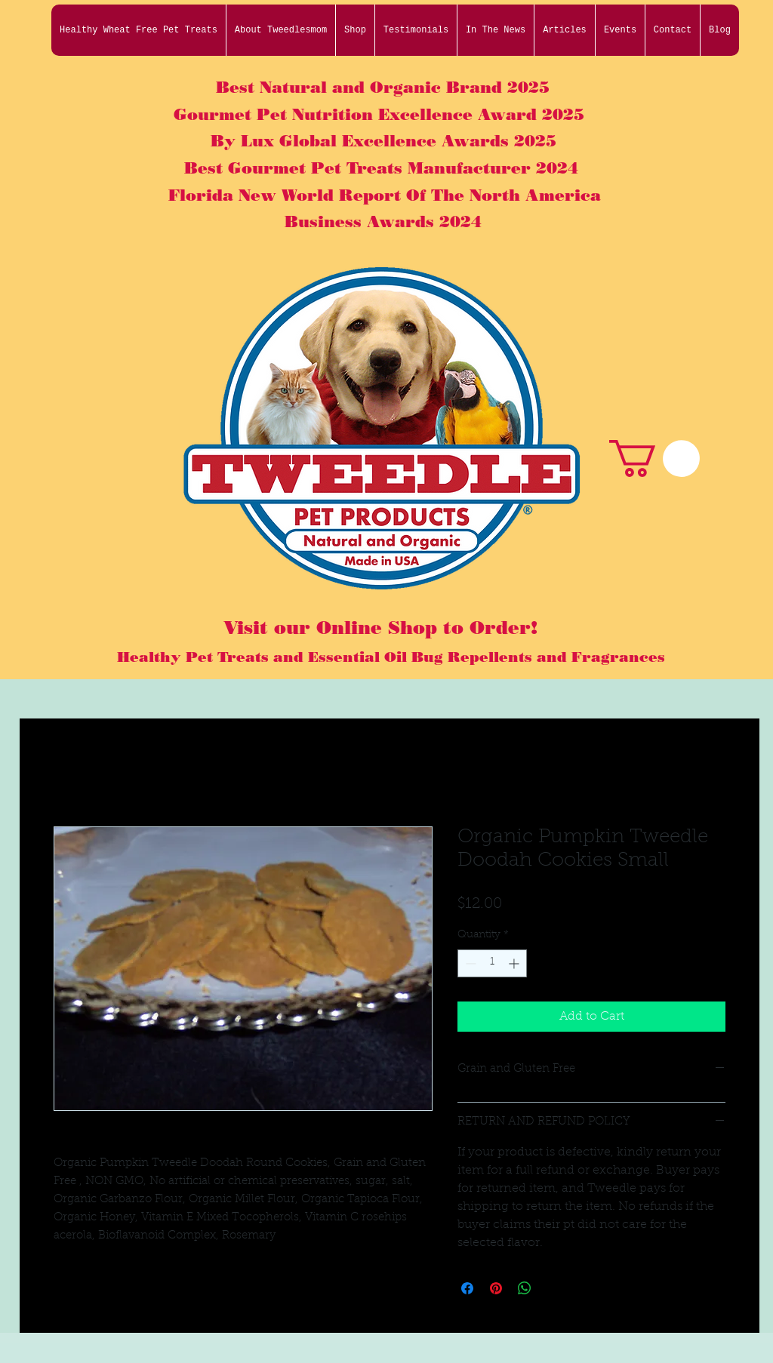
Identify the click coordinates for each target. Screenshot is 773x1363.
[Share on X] (553, 1288)
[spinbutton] (492, 963)
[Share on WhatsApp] (525, 1288)
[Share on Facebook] (467, 1288)
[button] (654, 458)
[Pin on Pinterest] (496, 1288)
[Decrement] (469, 963)
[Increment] (515, 963)
